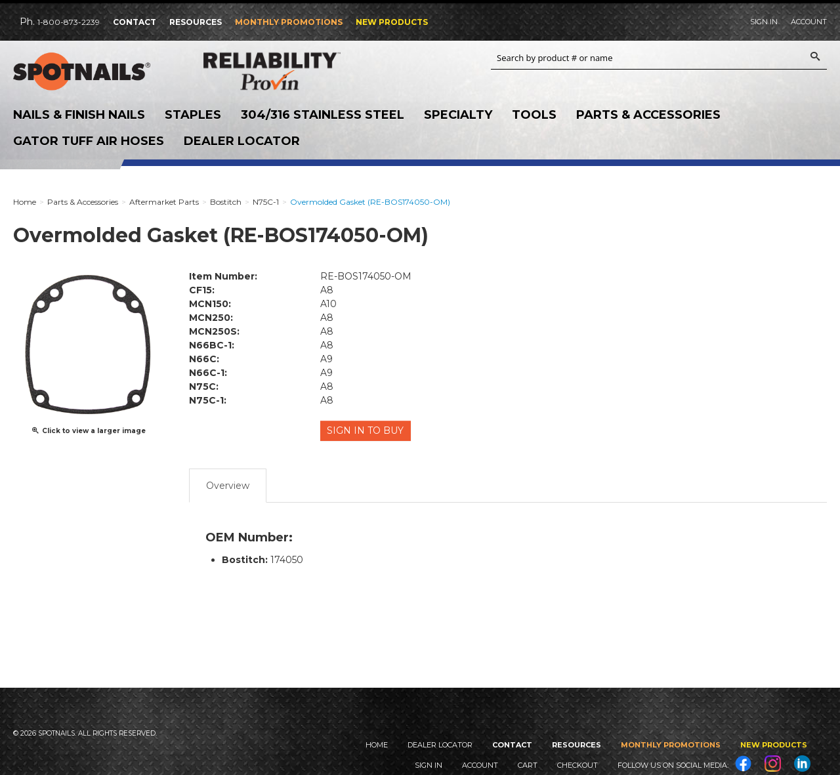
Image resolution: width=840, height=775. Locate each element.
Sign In (764, 21)
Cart (527, 765)
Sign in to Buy (366, 430)
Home (377, 744)
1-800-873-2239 (68, 22)
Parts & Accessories (648, 115)
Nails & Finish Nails (79, 115)
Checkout (577, 765)
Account (809, 21)
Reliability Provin (288, 71)
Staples (193, 115)
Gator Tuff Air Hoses (88, 141)
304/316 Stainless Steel (322, 115)
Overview (227, 484)
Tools (534, 115)
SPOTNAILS (98, 72)
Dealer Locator (242, 141)
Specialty (458, 115)
